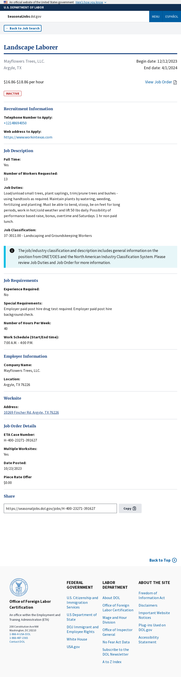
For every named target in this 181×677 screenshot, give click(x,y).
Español (171, 16)
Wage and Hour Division (115, 619)
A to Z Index (112, 661)
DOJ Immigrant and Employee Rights (83, 629)
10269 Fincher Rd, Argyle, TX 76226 (31, 412)
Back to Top (160, 560)
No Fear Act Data (116, 642)
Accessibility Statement (149, 639)
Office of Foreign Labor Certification (118, 607)
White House (77, 639)
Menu (156, 16)
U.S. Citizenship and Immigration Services (82, 602)
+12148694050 (15, 123)
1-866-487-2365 (18, 638)
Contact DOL (17, 641)
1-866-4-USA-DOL (20, 634)
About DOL (111, 597)
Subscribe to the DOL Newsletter (116, 652)
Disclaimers (148, 605)
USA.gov (73, 646)
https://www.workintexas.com (28, 137)
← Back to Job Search (23, 28)
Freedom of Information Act (152, 595)
